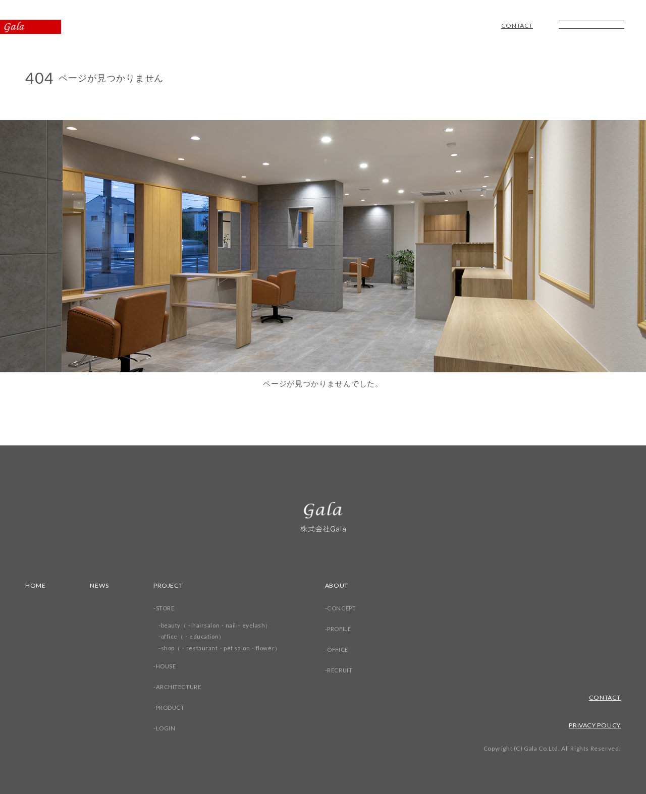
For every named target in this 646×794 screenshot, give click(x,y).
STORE (167, 608)
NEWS (101, 585)
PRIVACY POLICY (592, 725)
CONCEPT (348, 608)
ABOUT (343, 585)
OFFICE (344, 649)
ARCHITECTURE (180, 687)
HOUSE (168, 666)
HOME (35, 585)
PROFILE (346, 629)
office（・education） (195, 636)
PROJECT (170, 585)
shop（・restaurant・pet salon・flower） (224, 648)
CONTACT (515, 26)
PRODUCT (172, 707)
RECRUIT (346, 670)
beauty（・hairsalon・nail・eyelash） (219, 625)
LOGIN (167, 728)
